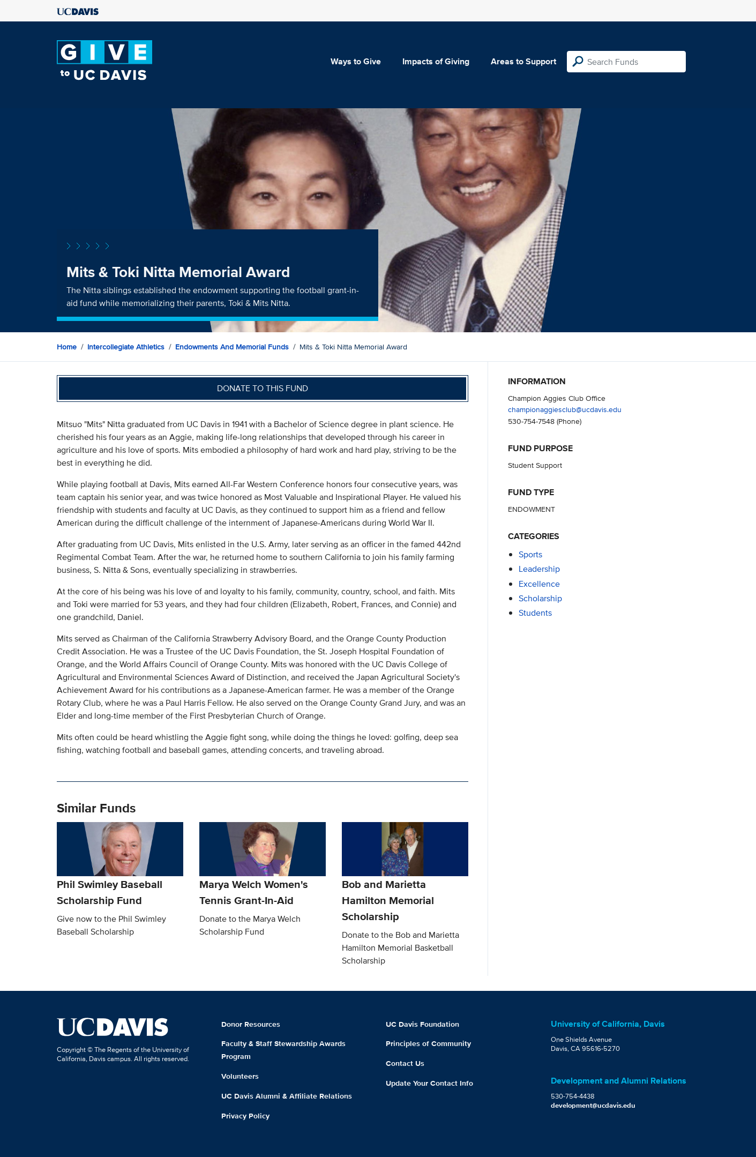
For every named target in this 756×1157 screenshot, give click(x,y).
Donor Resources (250, 1024)
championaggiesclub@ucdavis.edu (565, 409)
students (535, 613)
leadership (539, 569)
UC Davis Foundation (422, 1024)
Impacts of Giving (435, 61)
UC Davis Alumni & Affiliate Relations (286, 1096)
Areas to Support (523, 61)
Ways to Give (356, 61)
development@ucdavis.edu (593, 1105)
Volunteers (240, 1076)
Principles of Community (428, 1043)
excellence (539, 584)
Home (67, 346)
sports (530, 554)
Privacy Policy (245, 1115)
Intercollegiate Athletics (125, 346)
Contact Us (405, 1063)
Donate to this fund (262, 388)
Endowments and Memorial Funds (232, 346)
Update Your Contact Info (429, 1083)
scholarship (540, 598)
